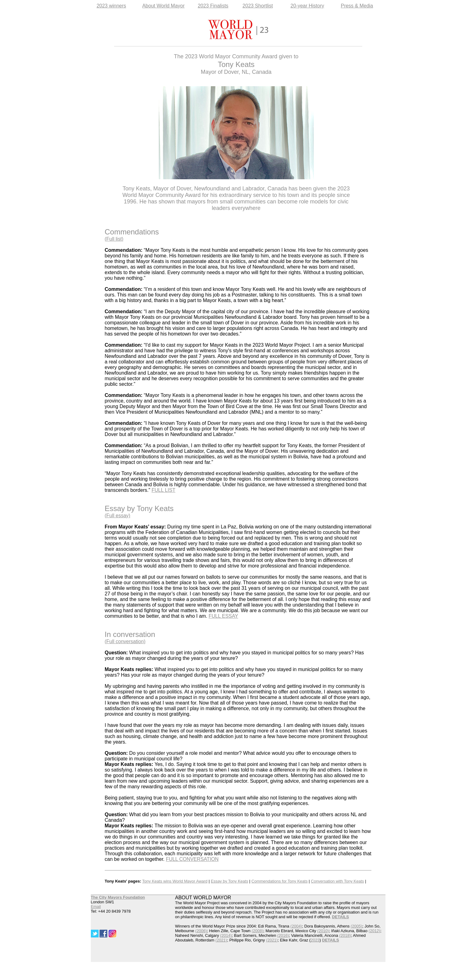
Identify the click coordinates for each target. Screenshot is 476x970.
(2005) (357, 926)
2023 (315, 940)
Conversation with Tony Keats (337, 881)
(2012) (374, 930)
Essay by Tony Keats (229, 881)
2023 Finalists (213, 5)
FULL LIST (164, 490)
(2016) (283, 935)
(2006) (201, 930)
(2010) (323, 930)
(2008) (257, 930)
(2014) (226, 935)
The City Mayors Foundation (118, 897)
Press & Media (357, 5)
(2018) (345, 935)
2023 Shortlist (257, 5)
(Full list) (114, 239)
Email (96, 906)
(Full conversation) (125, 641)
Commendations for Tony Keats (279, 881)
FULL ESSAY (223, 616)
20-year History (307, 5)
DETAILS (330, 940)
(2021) (221, 940)
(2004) (296, 926)
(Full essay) (118, 515)
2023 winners (111, 5)
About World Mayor (163, 5)
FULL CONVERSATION (192, 859)
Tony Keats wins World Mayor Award (175, 881)
